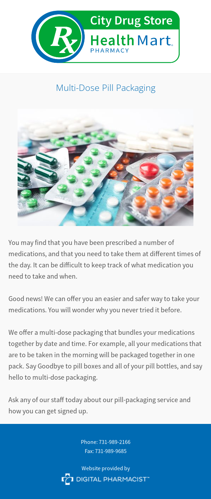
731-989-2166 (114, 442)
